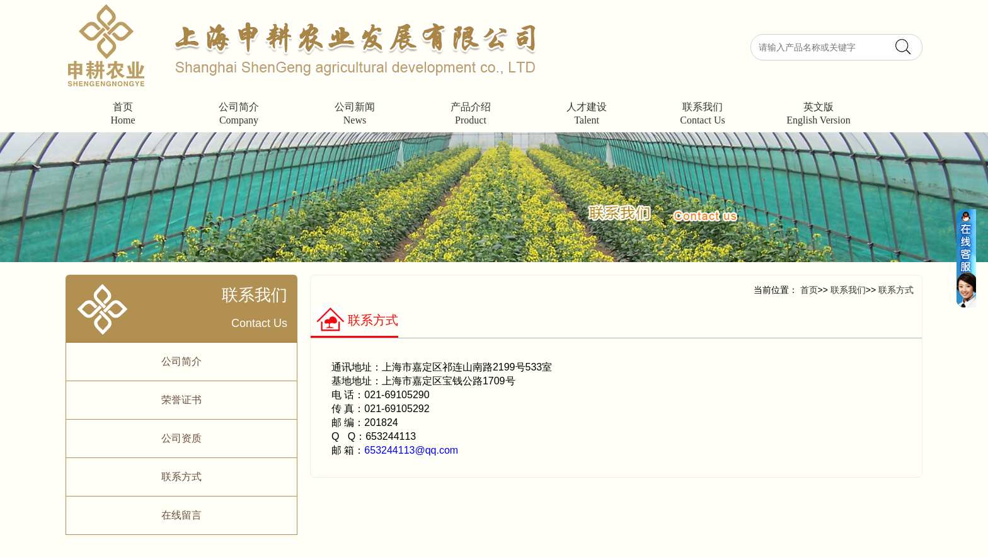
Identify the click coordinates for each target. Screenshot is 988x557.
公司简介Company (239, 113)
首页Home (122, 113)
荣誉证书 (181, 399)
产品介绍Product (471, 113)
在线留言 (181, 515)
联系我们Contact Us (702, 113)
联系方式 (181, 476)
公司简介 (181, 361)
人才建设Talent (586, 113)
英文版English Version (818, 113)
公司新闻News (355, 113)
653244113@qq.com (411, 450)
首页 (809, 290)
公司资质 (181, 438)
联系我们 (847, 290)
